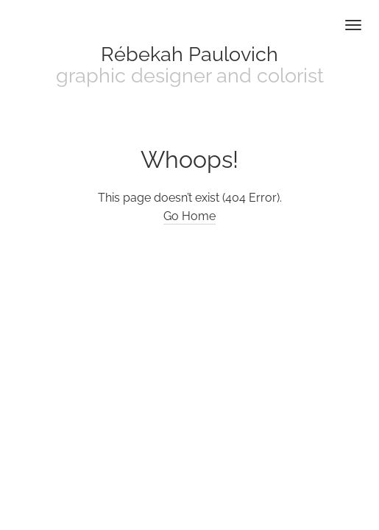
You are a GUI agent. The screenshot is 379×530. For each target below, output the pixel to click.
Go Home (189, 216)
